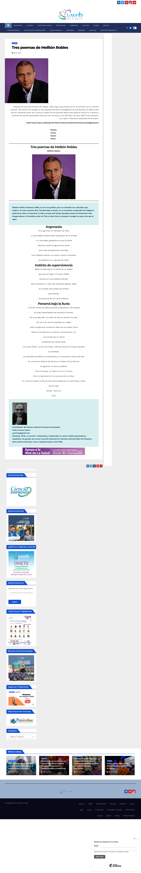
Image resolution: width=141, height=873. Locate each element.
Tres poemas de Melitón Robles (40, 47)
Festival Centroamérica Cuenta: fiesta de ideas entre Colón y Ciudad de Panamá (119, 766)
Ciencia (106, 25)
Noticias (92, 30)
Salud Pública (56, 30)
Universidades (13, 30)
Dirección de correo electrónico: (21, 591)
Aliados (29, 25)
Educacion (60, 25)
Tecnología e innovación (35, 30)
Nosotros (18, 25)
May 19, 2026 (113, 772)
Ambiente (74, 25)
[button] (127, 28)
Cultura (85, 25)
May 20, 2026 (14, 772)
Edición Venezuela (109, 30)
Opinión (81, 30)
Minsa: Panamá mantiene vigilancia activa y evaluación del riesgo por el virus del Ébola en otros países (20, 766)
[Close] (136, 838)
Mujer (96, 25)
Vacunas (70, 30)
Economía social (45, 25)
